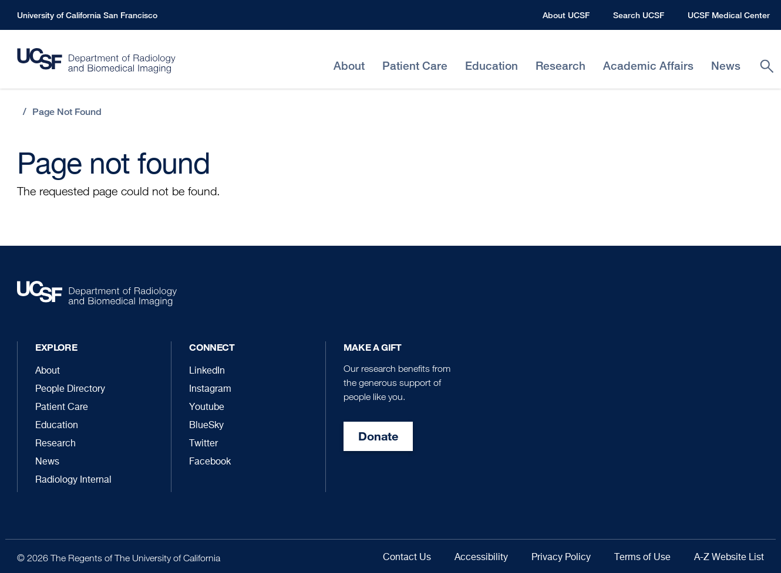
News (47, 462)
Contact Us (407, 557)
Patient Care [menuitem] (414, 66)
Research (55, 444)
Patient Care (61, 407)
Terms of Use (642, 557)
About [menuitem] (349, 66)
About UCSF (566, 15)
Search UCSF (638, 15)
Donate (378, 436)
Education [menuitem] (491, 66)
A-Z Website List (729, 557)
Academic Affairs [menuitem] (648, 66)
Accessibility (481, 557)
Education (56, 425)
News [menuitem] (725, 66)
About (47, 371)
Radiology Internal (73, 480)
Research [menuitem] (560, 66)
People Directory (70, 389)
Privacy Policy (561, 557)
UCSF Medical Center (729, 15)
